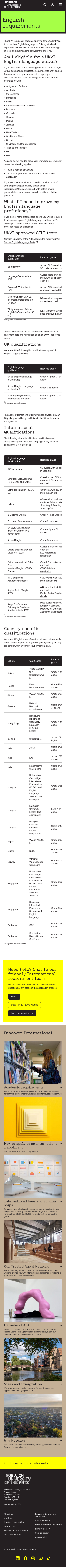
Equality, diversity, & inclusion (45, 1515)
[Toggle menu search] (45, 4)
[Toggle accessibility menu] (52, 4)
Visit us (8, 1518)
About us (8, 1514)
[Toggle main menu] (60, 4)
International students (26, 1463)
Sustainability (42, 1520)
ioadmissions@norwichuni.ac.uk (19, 189)
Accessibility (42, 1537)
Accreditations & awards (16, 1530)
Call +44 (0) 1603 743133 (24, 1005)
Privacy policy (42, 1529)
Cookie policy (42, 1533)
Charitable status (12, 1534)
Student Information (14, 1522)
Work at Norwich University (48, 1525)
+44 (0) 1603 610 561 (12, 1504)
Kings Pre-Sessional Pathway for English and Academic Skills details (52, 608)
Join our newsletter (23, 1014)
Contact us (9, 1526)
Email (14, 996)
